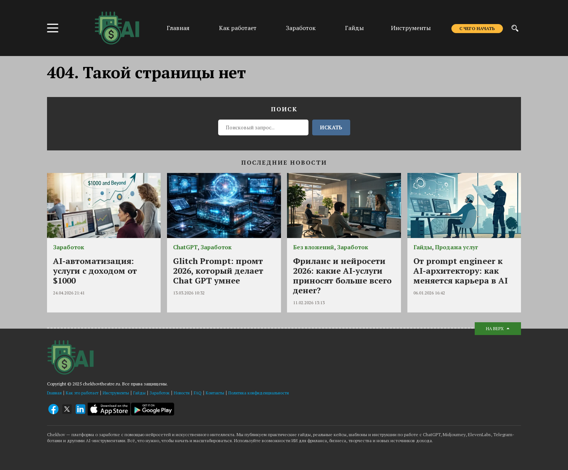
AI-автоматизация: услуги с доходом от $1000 (95, 270)
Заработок (301, 28)
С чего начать (477, 28)
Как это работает (82, 393)
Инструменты (411, 28)
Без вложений (313, 247)
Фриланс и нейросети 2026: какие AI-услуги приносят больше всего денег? (342, 275)
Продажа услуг (456, 247)
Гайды (354, 28)
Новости (182, 393)
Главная (178, 28)
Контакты (215, 393)
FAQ (198, 393)
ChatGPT (185, 247)
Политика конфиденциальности (258, 393)
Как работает (238, 28)
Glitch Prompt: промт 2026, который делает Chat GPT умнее (218, 270)
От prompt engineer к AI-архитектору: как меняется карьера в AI (460, 270)
